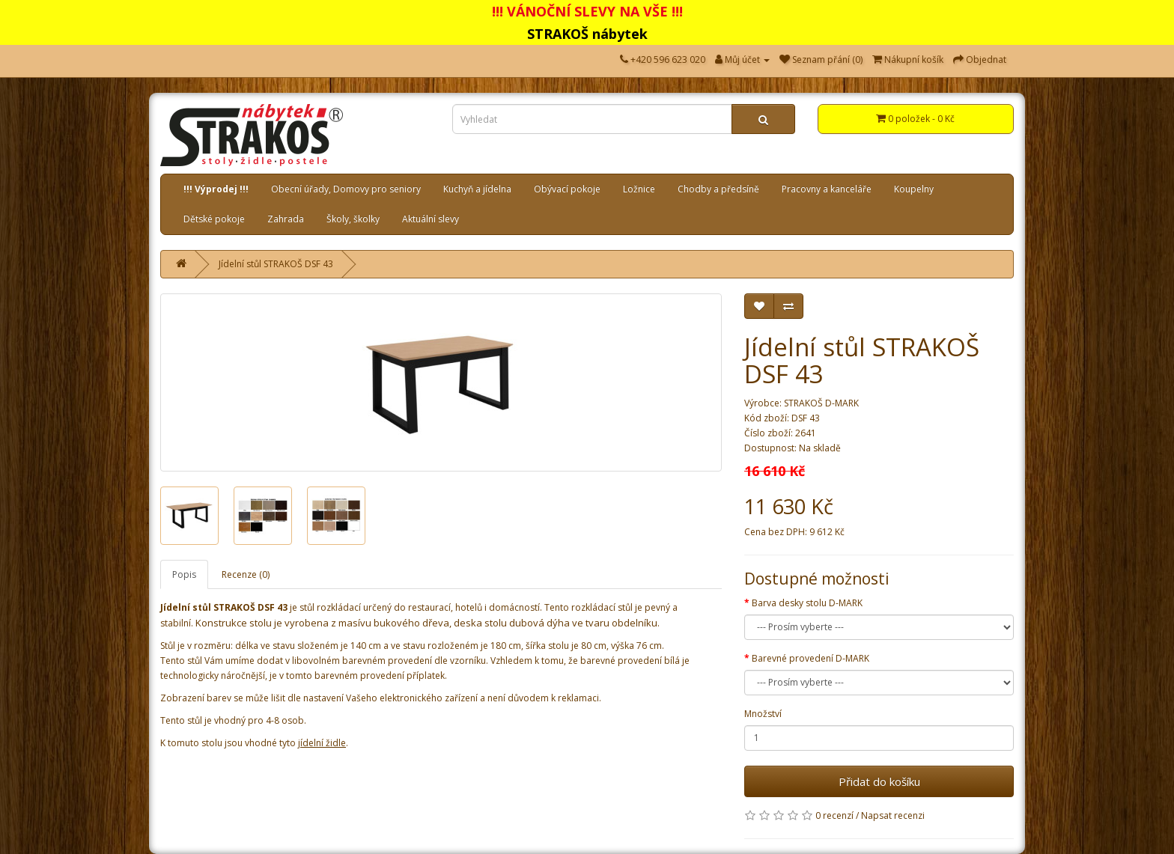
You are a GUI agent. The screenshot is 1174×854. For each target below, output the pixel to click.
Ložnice (639, 189)
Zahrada (285, 219)
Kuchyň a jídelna (477, 189)
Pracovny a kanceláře (827, 189)
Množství (763, 713)
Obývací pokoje (567, 189)
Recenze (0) (246, 574)
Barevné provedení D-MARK (810, 658)
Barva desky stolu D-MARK (807, 603)
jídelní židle (322, 742)
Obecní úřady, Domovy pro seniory (346, 189)
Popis (184, 574)
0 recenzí (834, 815)
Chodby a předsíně (718, 189)
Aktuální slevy (430, 219)
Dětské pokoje (214, 219)
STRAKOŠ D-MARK (821, 403)
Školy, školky (353, 219)
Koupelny (914, 189)
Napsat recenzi (893, 815)
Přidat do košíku (879, 781)
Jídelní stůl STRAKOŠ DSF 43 (276, 263)
